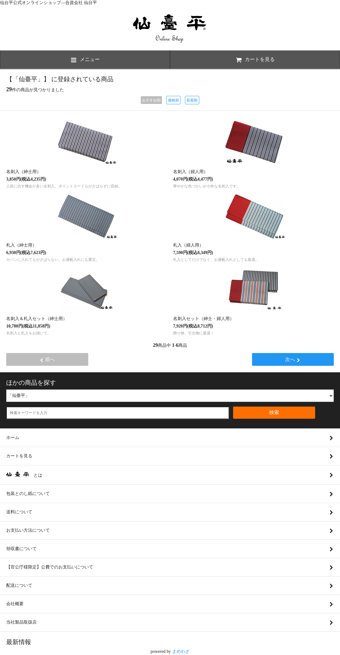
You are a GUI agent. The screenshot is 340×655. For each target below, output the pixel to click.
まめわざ (181, 651)
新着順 (192, 100)
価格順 (173, 100)
